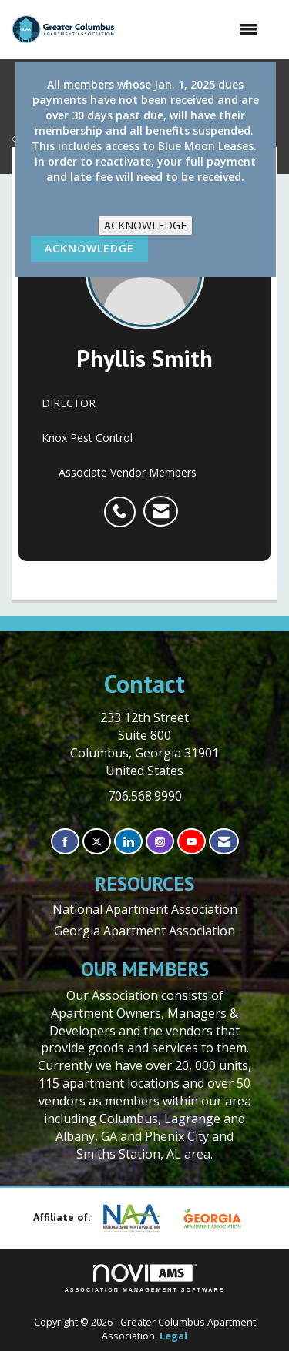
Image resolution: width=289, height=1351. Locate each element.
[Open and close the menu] (194, 29)
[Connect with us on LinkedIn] (128, 841)
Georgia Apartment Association (144, 930)
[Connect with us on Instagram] (160, 841)
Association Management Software (145, 1278)
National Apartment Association (144, 909)
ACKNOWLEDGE (145, 225)
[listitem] (123, 503)
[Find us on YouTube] (191, 841)
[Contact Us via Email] (224, 841)
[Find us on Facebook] (65, 841)
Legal (173, 1336)
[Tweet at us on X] (96, 841)
